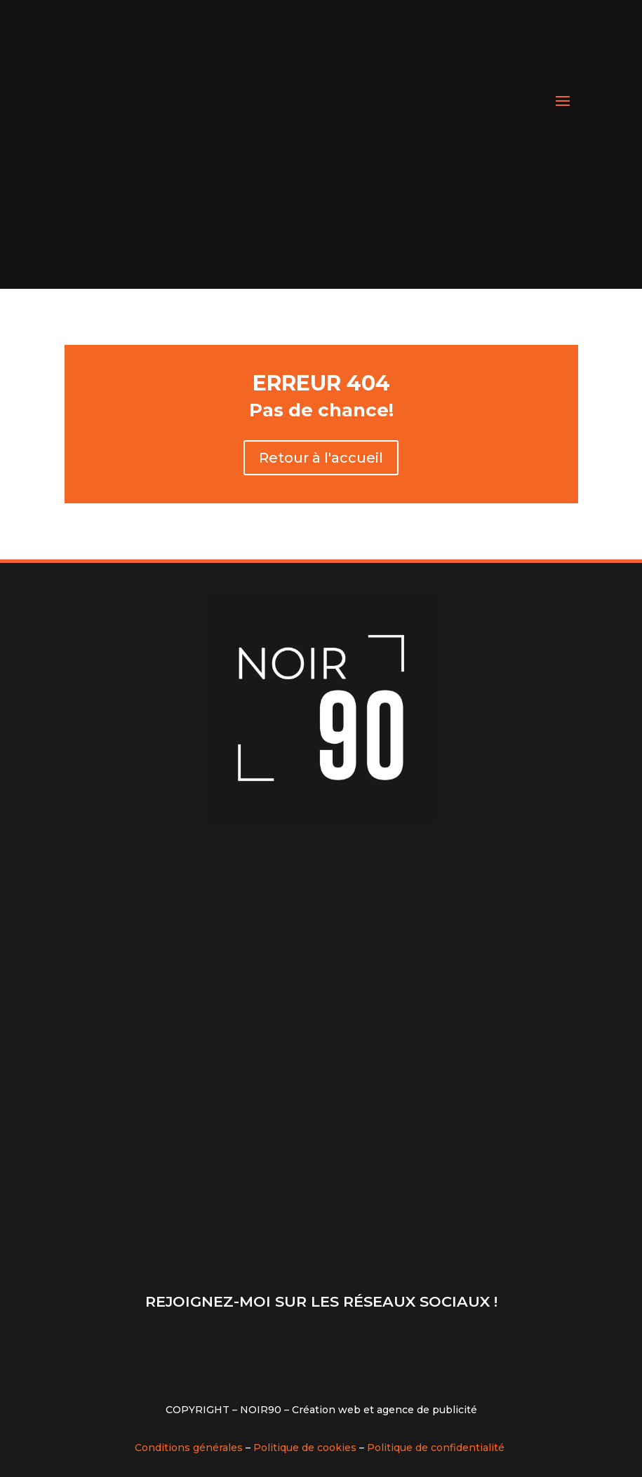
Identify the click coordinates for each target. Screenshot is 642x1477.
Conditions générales (189, 1447)
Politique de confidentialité (435, 1447)
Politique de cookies (304, 1447)
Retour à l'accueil (321, 457)
